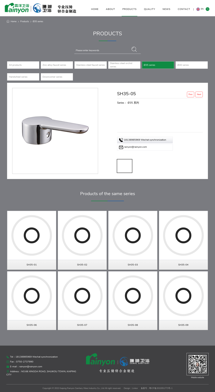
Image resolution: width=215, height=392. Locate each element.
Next (199, 94)
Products (24, 21)
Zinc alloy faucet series (54, 65)
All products (15, 65)
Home (14, 21)
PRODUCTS (129, 12)
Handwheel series (18, 76)
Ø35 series (38, 21)
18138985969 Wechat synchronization (145, 139)
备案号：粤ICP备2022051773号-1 (156, 388)
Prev (191, 94)
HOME (94, 12)
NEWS (166, 12)
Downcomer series (52, 76)
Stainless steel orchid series (121, 65)
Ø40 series (183, 65)
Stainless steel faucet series (90, 65)
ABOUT (110, 12)
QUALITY (149, 12)
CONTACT (184, 12)
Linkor (135, 388)
